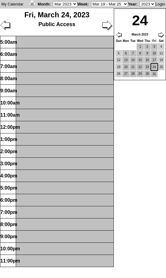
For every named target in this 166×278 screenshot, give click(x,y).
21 (133, 67)
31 (154, 74)
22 (140, 67)
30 (147, 73)
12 (118, 60)
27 (125, 73)
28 (133, 73)
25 (161, 67)
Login (160, 4)
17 (154, 60)
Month (43, 4)
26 (118, 73)
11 (161, 53)
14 (133, 60)
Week (82, 4)
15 (140, 60)
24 (154, 67)
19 (118, 67)
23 (147, 67)
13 (125, 60)
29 (140, 73)
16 (147, 60)
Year (132, 4)
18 (161, 60)
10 (154, 53)
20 (125, 67)
